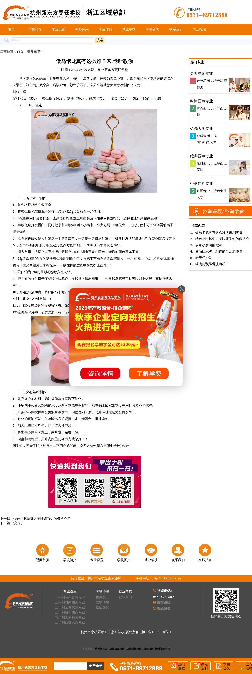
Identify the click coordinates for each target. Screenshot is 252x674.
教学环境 (102, 602)
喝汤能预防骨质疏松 (210, 264)
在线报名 (163, 608)
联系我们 (176, 29)
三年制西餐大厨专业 (70, 622)
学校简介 (35, 29)
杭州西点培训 (117, 648)
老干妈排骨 (203, 257)
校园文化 (102, 607)
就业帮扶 (129, 29)
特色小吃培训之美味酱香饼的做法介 (222, 239)
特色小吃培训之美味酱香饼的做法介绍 (42, 518)
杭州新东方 (101, 648)
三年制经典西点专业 (70, 612)
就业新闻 (125, 597)
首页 (11, 29)
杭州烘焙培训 (134, 648)
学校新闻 (152, 29)
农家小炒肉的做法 (208, 245)
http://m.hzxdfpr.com (166, 578)
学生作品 (105, 29)
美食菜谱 (34, 51)
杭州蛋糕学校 (162, 648)
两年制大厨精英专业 (70, 617)
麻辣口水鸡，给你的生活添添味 (218, 251)
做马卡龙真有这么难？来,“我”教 (219, 232)
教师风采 (82, 29)
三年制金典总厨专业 (70, 597)
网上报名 (199, 29)
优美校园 (102, 597)
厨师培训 (148, 648)
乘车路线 (163, 602)
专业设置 (58, 29)
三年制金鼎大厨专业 (70, 607)
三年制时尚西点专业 (70, 602)
